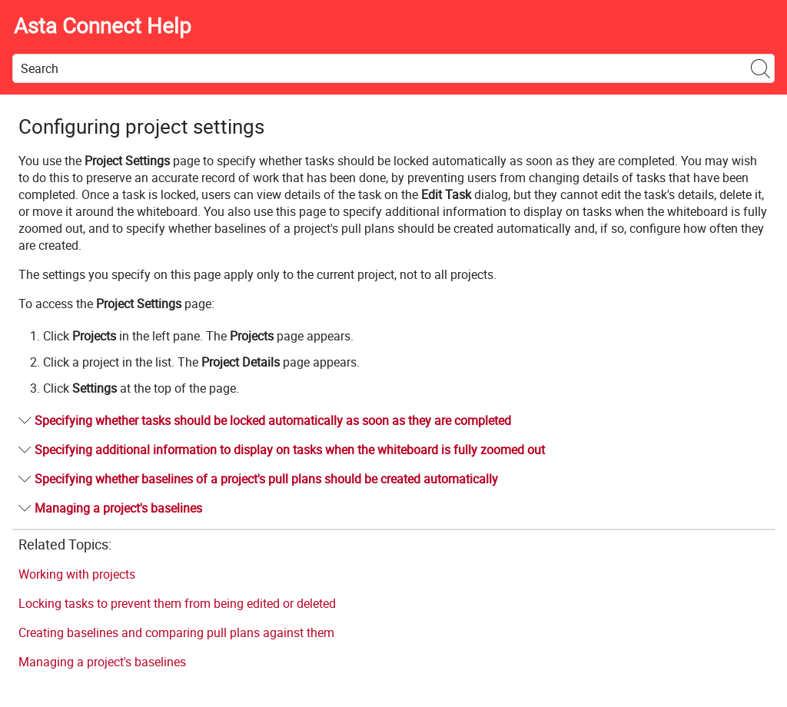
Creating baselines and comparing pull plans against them (176, 632)
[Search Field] (393, 68)
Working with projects (76, 574)
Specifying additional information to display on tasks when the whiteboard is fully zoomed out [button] (283, 449)
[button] (761, 68)
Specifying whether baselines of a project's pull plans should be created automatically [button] (260, 478)
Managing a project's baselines (102, 661)
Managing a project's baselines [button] (112, 508)
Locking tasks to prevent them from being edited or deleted (177, 603)
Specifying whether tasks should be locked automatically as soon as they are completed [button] (266, 420)
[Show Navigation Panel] (766, 26)
